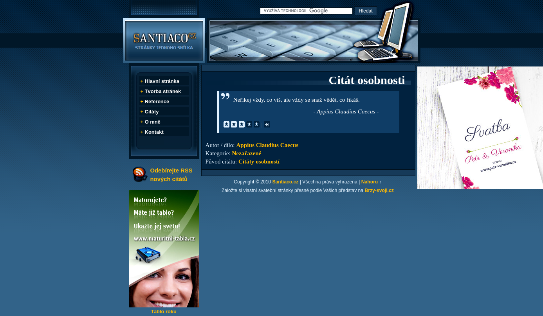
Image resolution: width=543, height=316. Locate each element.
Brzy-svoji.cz (379, 190)
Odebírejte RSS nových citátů (171, 174)
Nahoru (369, 182)
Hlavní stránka (162, 81)
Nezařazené (246, 153)
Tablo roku (164, 311)
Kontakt (154, 132)
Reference (157, 101)
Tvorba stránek (163, 91)
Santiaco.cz (285, 182)
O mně (153, 122)
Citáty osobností (259, 161)
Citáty (152, 112)
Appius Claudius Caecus (267, 145)
